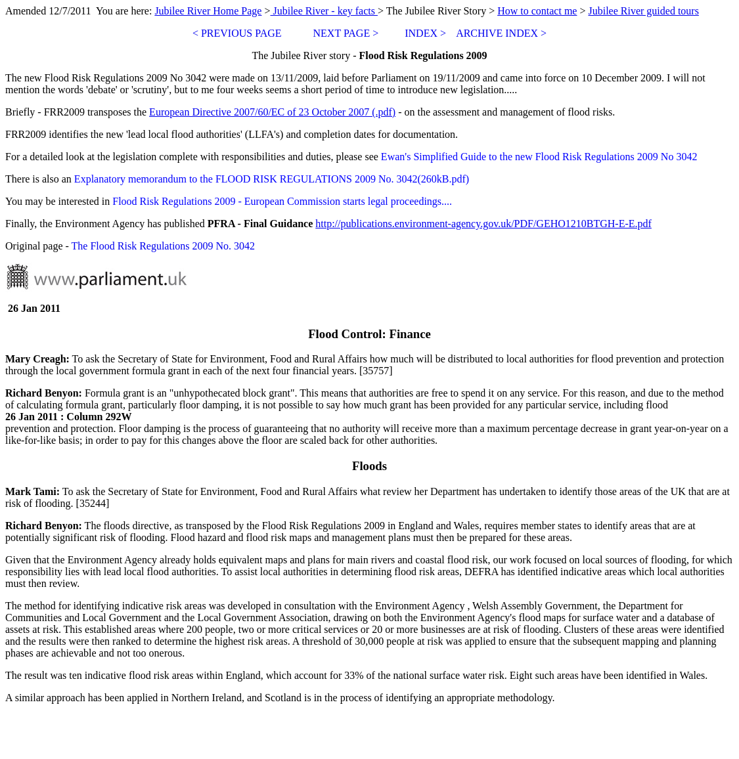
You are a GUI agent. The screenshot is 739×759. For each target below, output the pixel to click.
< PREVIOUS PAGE (238, 33)
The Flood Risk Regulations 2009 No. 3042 (164, 245)
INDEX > (425, 33)
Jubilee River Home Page (207, 10)
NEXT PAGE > (346, 33)
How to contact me (537, 10)
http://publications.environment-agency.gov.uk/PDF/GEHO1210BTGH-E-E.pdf (483, 223)
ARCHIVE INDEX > (501, 33)
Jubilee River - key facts (324, 10)
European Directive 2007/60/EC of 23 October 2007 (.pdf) (272, 112)
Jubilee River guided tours (643, 10)
